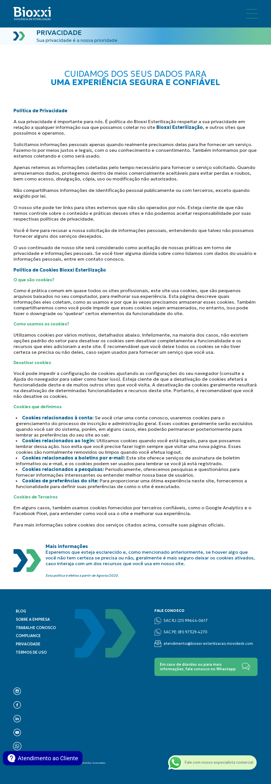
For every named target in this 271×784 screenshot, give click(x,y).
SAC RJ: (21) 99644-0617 (181, 620)
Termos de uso (31, 652)
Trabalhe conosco (36, 628)
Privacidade (28, 644)
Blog (21, 611)
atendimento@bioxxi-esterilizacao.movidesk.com (203, 643)
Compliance (28, 636)
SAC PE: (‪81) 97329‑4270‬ (180, 632)
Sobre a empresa (33, 619)
